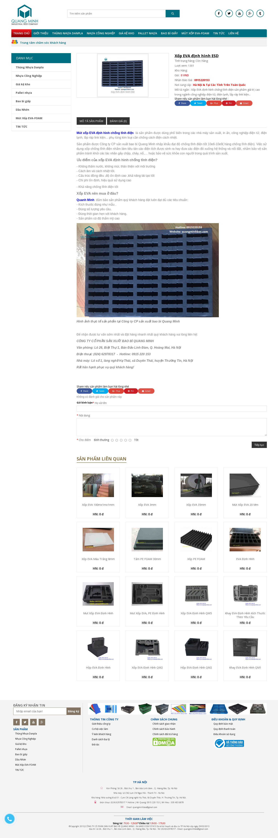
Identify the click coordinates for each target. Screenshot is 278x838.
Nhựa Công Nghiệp (101, 33)
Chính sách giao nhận (164, 723)
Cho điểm (85, 440)
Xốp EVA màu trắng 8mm (98, 559)
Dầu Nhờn (22, 109)
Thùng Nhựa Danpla (67, 33)
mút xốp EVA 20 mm (245, 504)
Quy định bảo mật (223, 723)
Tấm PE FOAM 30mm (147, 559)
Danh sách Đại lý (101, 739)
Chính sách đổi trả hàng (165, 734)
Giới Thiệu (40, 33)
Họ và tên (101, 403)
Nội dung (84, 415)
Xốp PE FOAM (196, 559)
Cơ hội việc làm (100, 729)
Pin (229, 103)
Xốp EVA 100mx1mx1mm (98, 504)
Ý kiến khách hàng (101, 734)
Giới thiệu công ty (101, 723)
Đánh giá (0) (118, 121)
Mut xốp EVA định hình (98, 613)
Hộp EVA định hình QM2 (196, 667)
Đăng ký (73, 711)
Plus (214, 103)
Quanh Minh (85, 200)
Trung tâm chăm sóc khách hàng (43, 42)
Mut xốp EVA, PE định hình (147, 613)
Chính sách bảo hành (164, 729)
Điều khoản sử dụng (224, 734)
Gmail (244, 103)
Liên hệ (233, 33)
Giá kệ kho (126, 33)
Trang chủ (21, 33)
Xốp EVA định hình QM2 (147, 667)
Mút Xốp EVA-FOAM (195, 33)
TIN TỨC (219, 33)
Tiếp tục (259, 444)
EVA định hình (245, 559)
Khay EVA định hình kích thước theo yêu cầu (245, 615)
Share (182, 103)
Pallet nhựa (147, 33)
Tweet (198, 103)
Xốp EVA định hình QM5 (196, 613)
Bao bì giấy (169, 33)
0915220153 (202, 80)
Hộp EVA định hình (98, 667)
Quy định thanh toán (224, 729)
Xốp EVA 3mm (147, 504)
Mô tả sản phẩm (91, 121)
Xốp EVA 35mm (196, 504)
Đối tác (95, 744)
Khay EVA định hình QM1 (245, 667)
